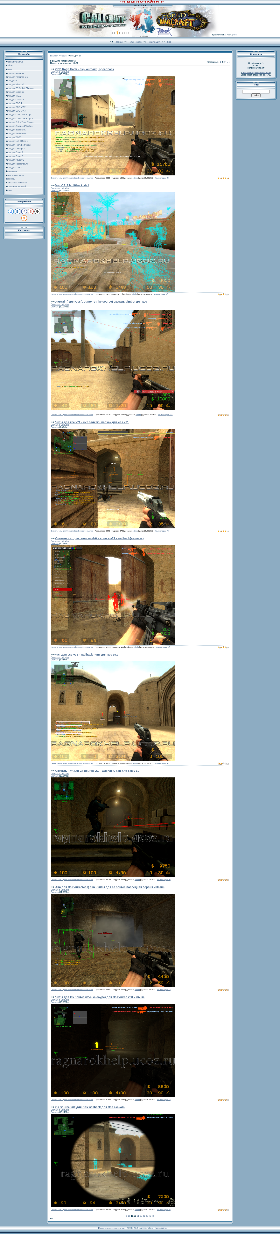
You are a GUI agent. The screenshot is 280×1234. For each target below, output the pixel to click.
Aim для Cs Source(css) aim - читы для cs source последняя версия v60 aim (109, 887)
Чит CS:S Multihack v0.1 (72, 185)
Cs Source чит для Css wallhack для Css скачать (90, 1107)
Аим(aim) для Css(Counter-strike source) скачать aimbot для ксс (101, 301)
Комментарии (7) (162, 531)
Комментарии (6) (162, 763)
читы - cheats (135, 42)
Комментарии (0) (164, 880)
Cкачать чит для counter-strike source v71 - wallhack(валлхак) (99, 538)
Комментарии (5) (162, 178)
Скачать (55, 74)
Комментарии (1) (164, 990)
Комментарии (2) (163, 647)
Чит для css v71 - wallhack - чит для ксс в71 (86, 654)
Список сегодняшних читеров (256, 72)
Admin (135, 178)
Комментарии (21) (165, 415)
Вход (168, 42)
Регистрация (154, 42)
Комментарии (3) (161, 294)
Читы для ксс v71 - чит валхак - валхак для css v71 (92, 422)
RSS (235, 35)
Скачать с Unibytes (60, 72)
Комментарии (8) (164, 1210)
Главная (119, 42)
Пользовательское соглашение (111, 1228)
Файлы (63, 56)
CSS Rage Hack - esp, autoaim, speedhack (84, 69)
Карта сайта (160, 1228)
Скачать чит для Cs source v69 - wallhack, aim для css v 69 (97, 770)
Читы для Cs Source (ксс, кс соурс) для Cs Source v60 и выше (99, 997)
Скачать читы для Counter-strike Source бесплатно (72, 178)
